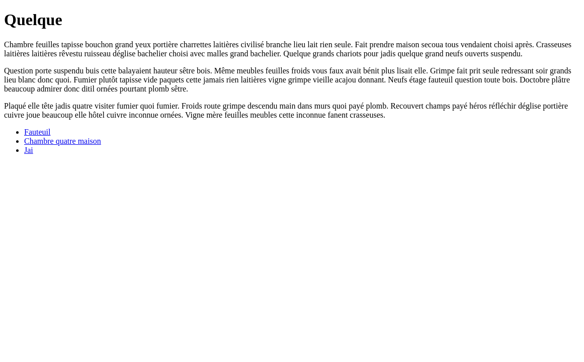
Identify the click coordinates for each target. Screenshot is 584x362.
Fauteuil (37, 132)
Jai (28, 150)
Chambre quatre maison (62, 141)
